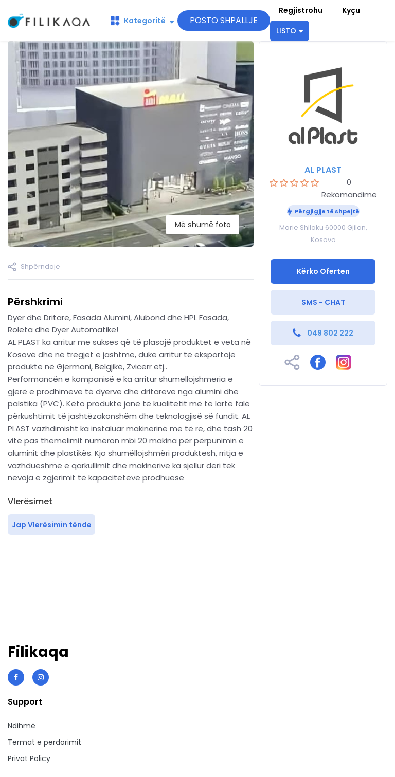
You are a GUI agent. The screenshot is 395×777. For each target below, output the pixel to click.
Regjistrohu (300, 10)
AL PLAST (323, 170)
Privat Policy (29, 758)
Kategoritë (142, 20)
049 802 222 (330, 333)
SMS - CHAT (323, 302)
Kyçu (351, 10)
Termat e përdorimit (44, 742)
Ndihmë (21, 725)
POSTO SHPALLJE (224, 20)
